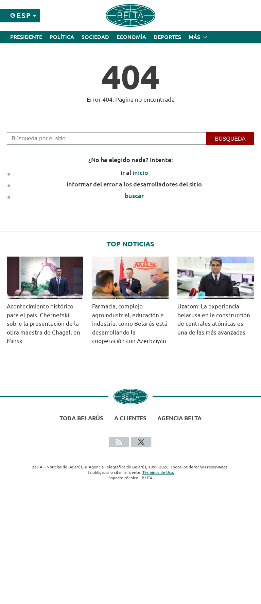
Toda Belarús (81, 418)
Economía (131, 37)
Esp (24, 15)
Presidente (26, 37)
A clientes (130, 418)
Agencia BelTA (179, 418)
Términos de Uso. (158, 472)
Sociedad (95, 37)
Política (62, 37)
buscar (134, 195)
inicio (140, 172)
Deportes (167, 37)
